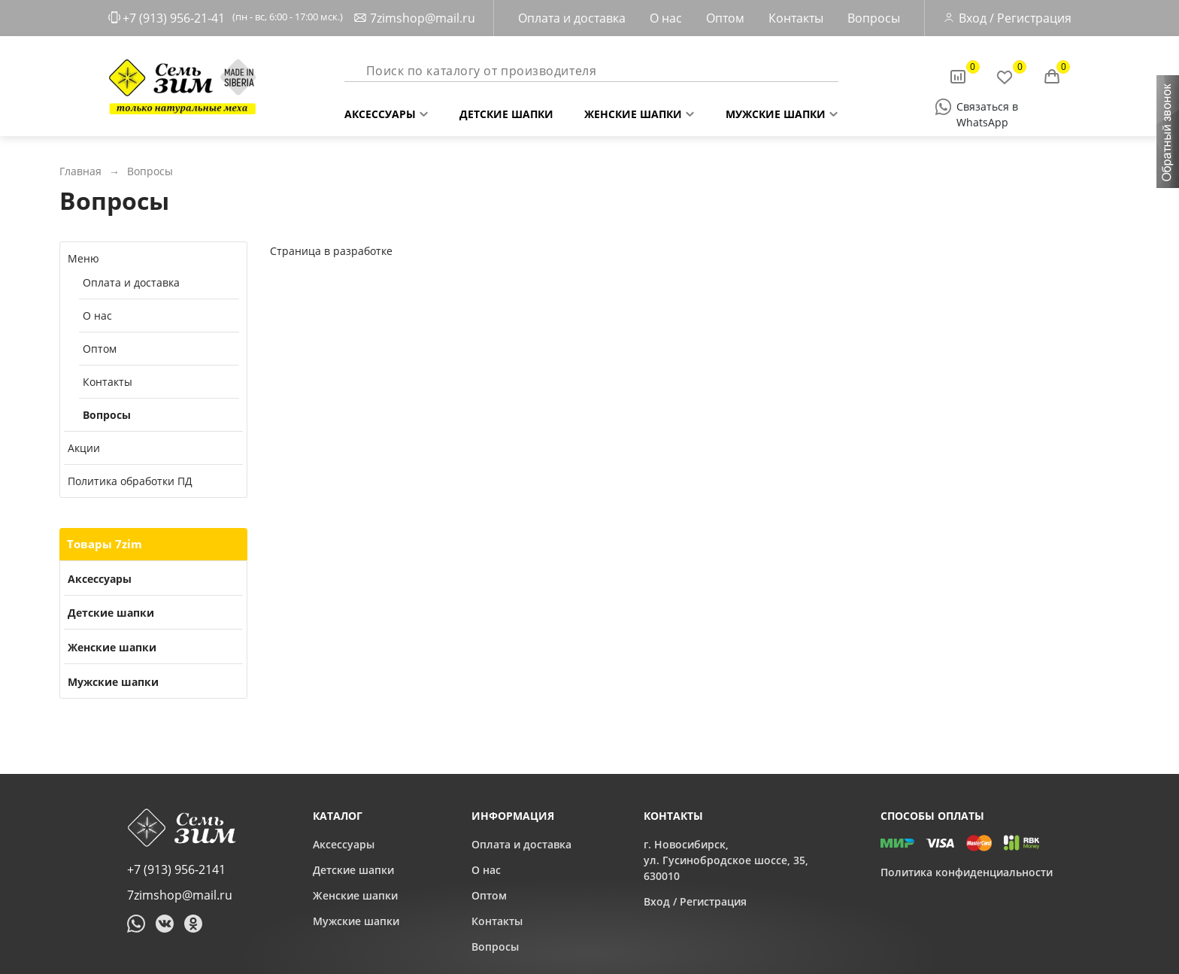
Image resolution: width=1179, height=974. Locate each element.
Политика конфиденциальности (966, 872)
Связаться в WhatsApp (987, 107)
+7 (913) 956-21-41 (174, 18)
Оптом (725, 18)
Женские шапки (633, 110)
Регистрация (1034, 18)
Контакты (795, 18)
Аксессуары (380, 110)
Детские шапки (506, 110)
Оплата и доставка (572, 18)
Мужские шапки (776, 110)
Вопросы (873, 18)
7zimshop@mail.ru (422, 18)
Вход (973, 18)
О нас (666, 18)
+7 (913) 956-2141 (176, 869)
